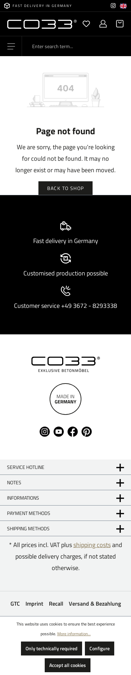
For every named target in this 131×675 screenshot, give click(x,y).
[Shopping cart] (117, 24)
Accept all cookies (67, 665)
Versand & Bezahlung (95, 603)
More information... (74, 633)
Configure (99, 648)
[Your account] (103, 24)
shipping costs (92, 544)
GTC (15, 603)
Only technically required (52, 648)
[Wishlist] (86, 24)
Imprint (34, 603)
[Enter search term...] (76, 46)
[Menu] (11, 46)
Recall (56, 603)
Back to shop (65, 188)
